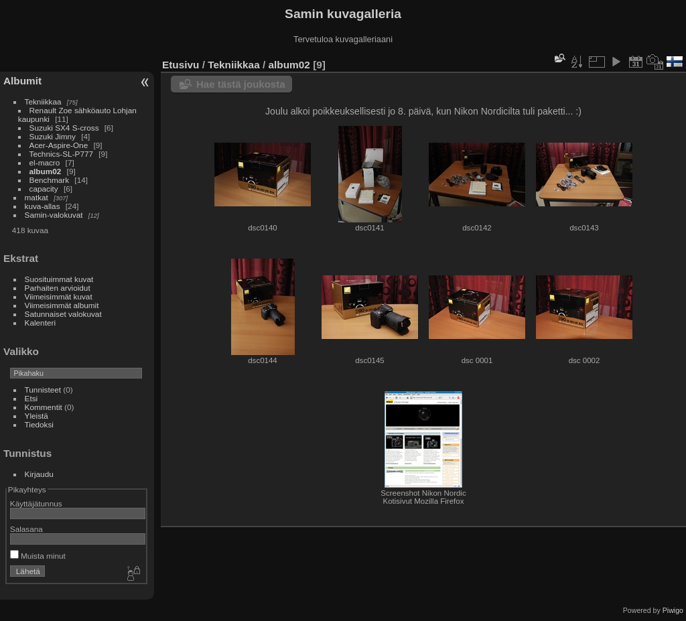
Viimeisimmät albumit (62, 305)
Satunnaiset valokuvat (63, 313)
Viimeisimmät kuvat (58, 296)
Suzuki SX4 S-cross (64, 127)
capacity (43, 188)
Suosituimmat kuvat (59, 279)
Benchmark (49, 180)
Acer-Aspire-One (58, 145)
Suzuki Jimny (52, 136)
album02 (45, 171)
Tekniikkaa (43, 101)
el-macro (44, 162)
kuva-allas (42, 206)
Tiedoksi (39, 424)
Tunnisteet (43, 389)
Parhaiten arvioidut (57, 287)
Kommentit (43, 407)
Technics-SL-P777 (61, 153)
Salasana (26, 529)
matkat (36, 197)
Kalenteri (40, 322)
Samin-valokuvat (54, 214)
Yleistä (36, 415)
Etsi (31, 398)
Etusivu (180, 64)
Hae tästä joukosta (240, 84)
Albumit (22, 80)
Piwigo (673, 610)
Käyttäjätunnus (36, 503)
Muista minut (38, 555)
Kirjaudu (39, 474)
